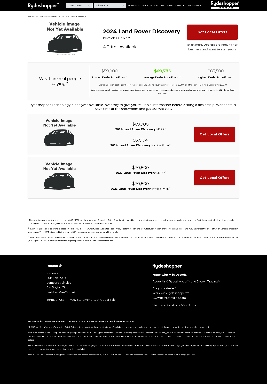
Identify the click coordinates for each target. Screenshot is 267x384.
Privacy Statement (79, 299)
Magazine (167, 5)
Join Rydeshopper (95, 321)
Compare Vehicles (58, 282)
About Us (159, 281)
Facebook (173, 305)
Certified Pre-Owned (188, 5)
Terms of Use (55, 299)
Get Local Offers (212, 32)
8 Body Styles (151, 5)
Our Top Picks (56, 278)
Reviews (52, 273)
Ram (173, 2)
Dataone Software (107, 345)
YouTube (189, 305)
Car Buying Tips (57, 287)
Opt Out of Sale (105, 299)
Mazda (141, 2)
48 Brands (134, 5)
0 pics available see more (64, 54)
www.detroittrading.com (169, 297)
